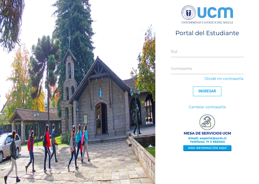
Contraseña (181, 68)
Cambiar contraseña (207, 107)
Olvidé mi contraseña (223, 78)
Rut (174, 51)
